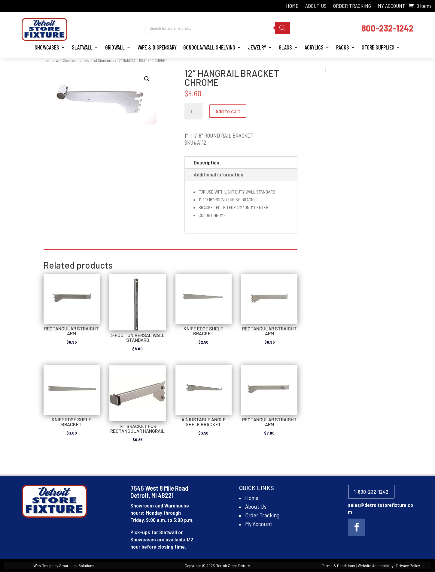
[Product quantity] (193, 111)
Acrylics (314, 47)
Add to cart (227, 111)
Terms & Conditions (338, 565)
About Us (316, 6)
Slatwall (82, 47)
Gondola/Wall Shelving (209, 47)
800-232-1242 (387, 27)
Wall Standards (67, 60)
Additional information (218, 174)
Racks (342, 47)
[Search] (282, 28)
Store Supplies (378, 47)
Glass (285, 47)
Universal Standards (98, 60)
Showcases (47, 47)
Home (292, 6)
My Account (391, 6)
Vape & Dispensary (157, 47)
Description (206, 162)
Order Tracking (352, 6)
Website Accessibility (376, 565)
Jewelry (257, 47)
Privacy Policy (408, 565)
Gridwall (115, 47)
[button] (146, 79)
